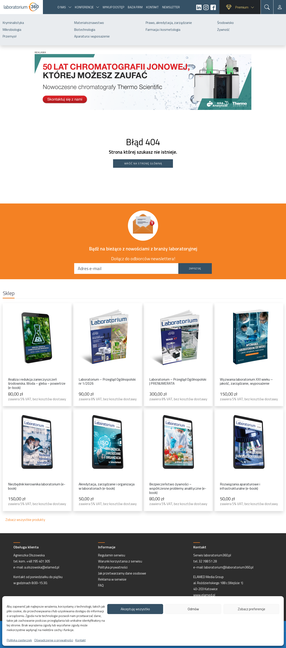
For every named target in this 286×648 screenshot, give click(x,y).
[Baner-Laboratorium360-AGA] (143, 81)
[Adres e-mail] (126, 268)
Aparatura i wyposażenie (92, 36)
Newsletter (171, 7)
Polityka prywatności (113, 567)
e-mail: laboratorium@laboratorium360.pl (223, 567)
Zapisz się (195, 268)
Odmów (193, 609)
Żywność (223, 29)
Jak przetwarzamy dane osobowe (122, 573)
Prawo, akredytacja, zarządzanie (169, 22)
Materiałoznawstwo (89, 22)
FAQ (101, 585)
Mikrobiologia (12, 29)
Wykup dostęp (113, 7)
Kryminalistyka (13, 22)
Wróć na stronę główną (143, 163)
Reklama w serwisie (112, 579)
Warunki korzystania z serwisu (120, 561)
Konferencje (84, 7)
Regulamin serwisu (111, 555)
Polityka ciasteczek (19, 640)
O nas (61, 7)
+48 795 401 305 (38, 561)
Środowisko (225, 22)
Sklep (9, 293)
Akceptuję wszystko (135, 609)
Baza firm (135, 7)
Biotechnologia (84, 29)
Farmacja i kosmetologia (163, 29)
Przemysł (10, 36)
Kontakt (80, 640)
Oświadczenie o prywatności (53, 640)
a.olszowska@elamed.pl (41, 567)
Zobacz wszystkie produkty (25, 519)
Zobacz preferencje (251, 609)
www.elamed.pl (204, 595)
